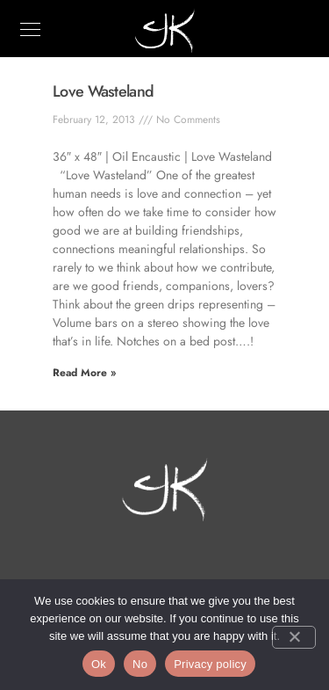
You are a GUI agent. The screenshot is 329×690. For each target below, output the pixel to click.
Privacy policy (210, 664)
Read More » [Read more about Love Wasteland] (84, 373)
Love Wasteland (103, 91)
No (139, 664)
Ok (98, 664)
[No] (294, 637)
